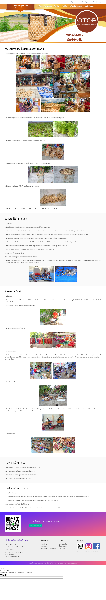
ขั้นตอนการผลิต (62, 546)
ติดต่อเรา (80, 6)
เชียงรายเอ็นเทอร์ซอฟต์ (72, 563)
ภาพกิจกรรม (62, 548)
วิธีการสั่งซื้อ (44, 544)
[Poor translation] (4, 575)
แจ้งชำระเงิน (72, 6)
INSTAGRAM (88, 550)
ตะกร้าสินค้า (91, 2)
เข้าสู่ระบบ (73, 2)
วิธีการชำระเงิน (44, 546)
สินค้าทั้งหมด (48, 6)
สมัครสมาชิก (81, 2)
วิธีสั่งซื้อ (64, 6)
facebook (96, 550)
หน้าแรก (40, 6)
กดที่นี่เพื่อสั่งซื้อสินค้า (35, 526)
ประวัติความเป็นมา (63, 544)
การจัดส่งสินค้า (89, 6)
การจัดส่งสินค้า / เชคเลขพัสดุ (48, 548)
